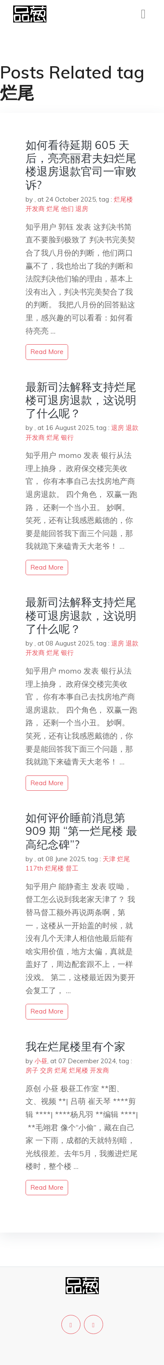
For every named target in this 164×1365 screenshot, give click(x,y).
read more (46, 352)
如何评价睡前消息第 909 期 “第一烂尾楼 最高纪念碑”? (81, 831)
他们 (67, 209)
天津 (109, 859)
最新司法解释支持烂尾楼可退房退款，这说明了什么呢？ (81, 400)
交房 (46, 1070)
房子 (32, 1070)
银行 (67, 437)
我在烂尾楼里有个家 (75, 1046)
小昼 (41, 1061)
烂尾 (52, 209)
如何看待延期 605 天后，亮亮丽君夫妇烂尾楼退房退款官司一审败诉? (81, 165)
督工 (72, 868)
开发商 (35, 209)
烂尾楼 (123, 199)
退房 (81, 209)
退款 (132, 428)
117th (34, 868)
